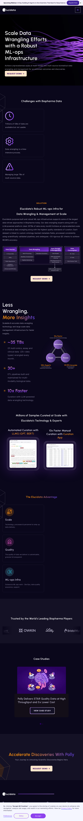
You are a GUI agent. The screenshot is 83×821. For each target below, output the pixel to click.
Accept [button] (38, 816)
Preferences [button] (7, 816)
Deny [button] (21, 816)
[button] (78, 10)
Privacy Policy (66, 808)
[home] (9, 10)
